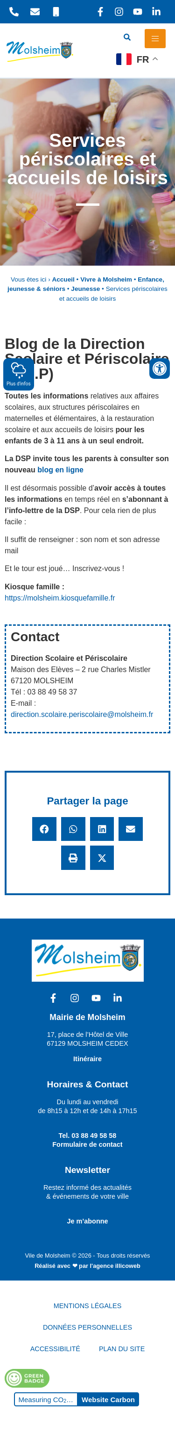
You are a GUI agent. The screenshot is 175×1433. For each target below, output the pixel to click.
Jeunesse (85, 288)
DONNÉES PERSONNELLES (87, 1327)
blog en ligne (60, 470)
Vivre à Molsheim (106, 279)
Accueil (63, 279)
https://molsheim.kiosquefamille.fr (60, 598)
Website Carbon (108, 1400)
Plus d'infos (19, 374)
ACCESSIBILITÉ (55, 1349)
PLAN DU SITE (122, 1349)
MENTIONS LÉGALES (88, 1306)
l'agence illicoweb (115, 1265)
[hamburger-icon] (155, 38)
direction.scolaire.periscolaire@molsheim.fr (82, 714)
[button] (44, 829)
